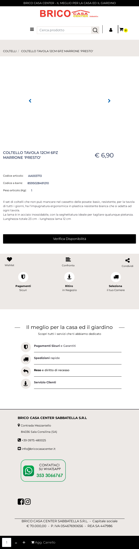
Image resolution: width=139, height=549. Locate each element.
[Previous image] (30, 101)
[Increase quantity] (24, 542)
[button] (95, 30)
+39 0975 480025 (34, 440)
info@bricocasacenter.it (39, 449)
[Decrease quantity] (16, 542)
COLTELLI (9, 51)
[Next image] (109, 101)
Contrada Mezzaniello (36, 425)
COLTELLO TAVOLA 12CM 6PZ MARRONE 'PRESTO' (57, 51)
